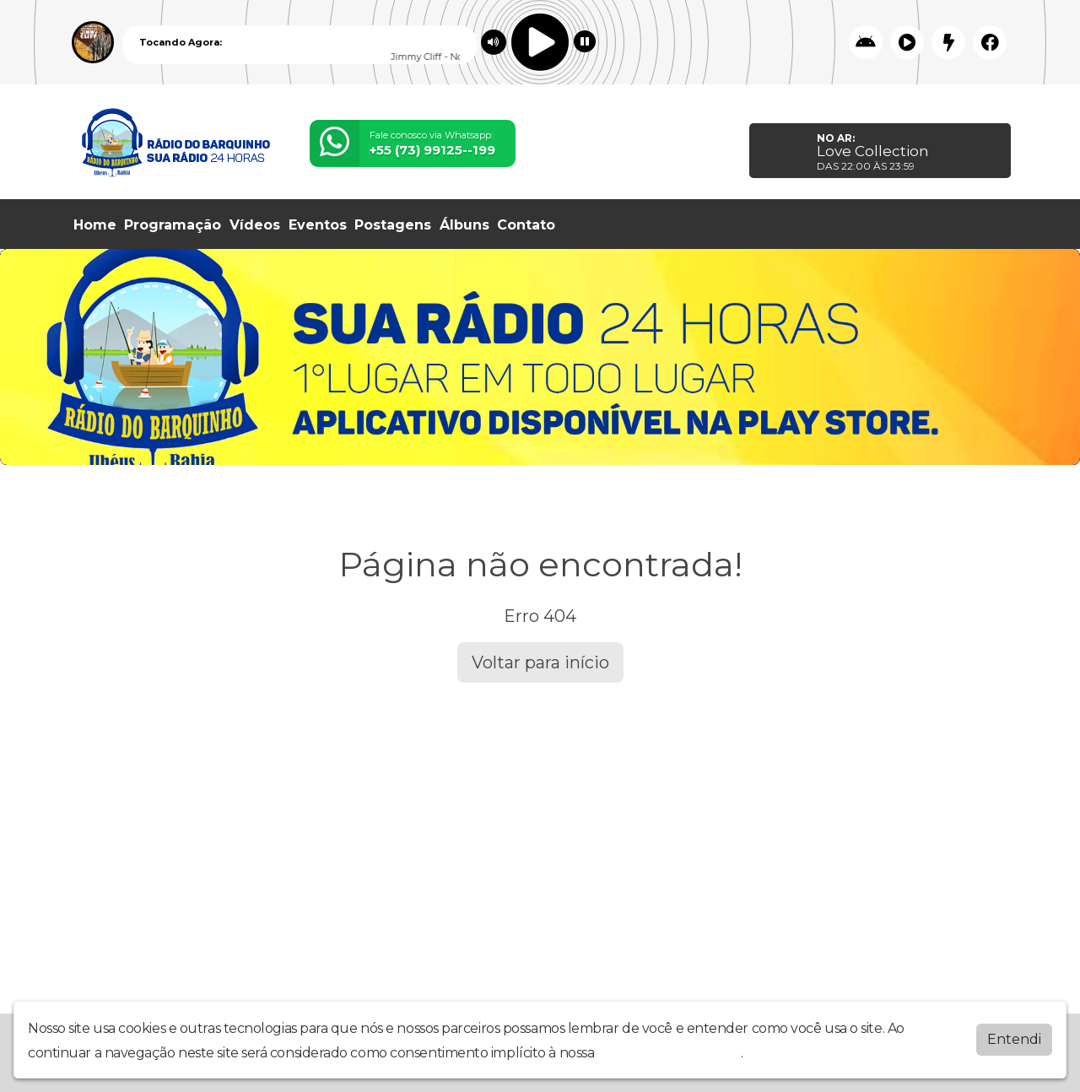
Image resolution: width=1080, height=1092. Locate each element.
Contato (526, 225)
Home (94, 225)
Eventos (318, 225)
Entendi (1014, 1039)
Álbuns (464, 225)
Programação (172, 225)
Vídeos (255, 225)
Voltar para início (540, 662)
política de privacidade (669, 1053)
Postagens (392, 225)
